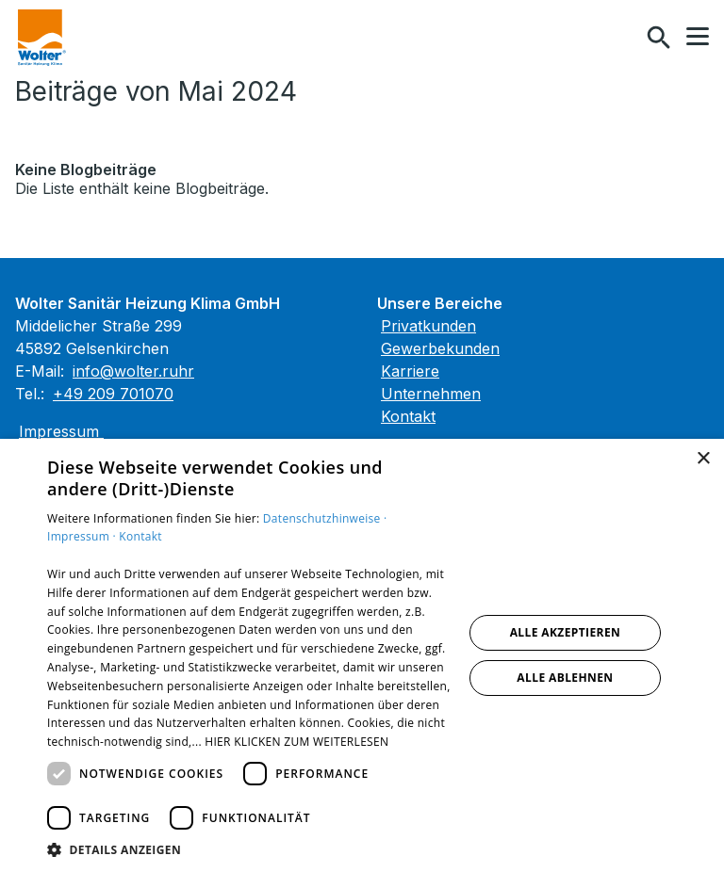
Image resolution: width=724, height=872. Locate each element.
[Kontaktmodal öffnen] (618, 37)
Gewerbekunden (440, 348)
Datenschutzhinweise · (325, 518)
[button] (697, 37)
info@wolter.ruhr (133, 371)
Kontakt (408, 416)
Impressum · (83, 536)
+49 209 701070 (113, 393)
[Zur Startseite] (42, 37)
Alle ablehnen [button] (565, 678)
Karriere (410, 371)
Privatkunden (428, 325)
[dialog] (362, 655)
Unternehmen (431, 393)
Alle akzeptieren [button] (565, 632)
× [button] (703, 459)
